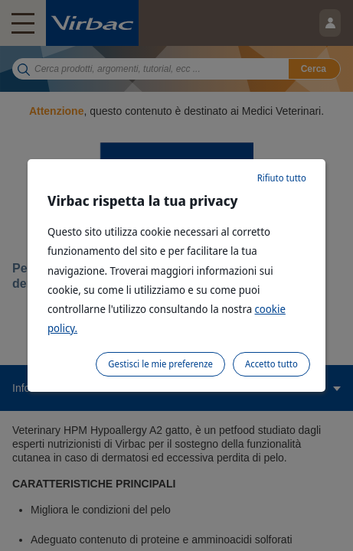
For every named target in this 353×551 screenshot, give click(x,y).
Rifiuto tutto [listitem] (281, 177)
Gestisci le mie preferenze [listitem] (160, 363)
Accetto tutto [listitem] (271, 363)
